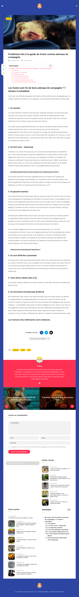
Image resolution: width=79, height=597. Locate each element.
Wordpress (61, 592)
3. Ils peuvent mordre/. (20, 74)
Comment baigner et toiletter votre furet (26, 548)
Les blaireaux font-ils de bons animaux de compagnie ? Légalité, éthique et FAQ (26, 525)
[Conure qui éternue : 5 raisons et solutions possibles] (45, 502)
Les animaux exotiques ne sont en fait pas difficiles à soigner (25, 557)
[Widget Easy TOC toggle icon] (69, 509)
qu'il (29, 350)
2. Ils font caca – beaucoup (21, 72)
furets (22, 350)
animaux (15, 350)
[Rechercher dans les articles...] (23, 463)
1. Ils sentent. (17, 70)
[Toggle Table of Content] (58, 65)
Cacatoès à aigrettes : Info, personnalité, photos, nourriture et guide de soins (60, 495)
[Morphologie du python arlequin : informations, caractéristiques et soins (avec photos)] (45, 477)
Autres (9, 19)
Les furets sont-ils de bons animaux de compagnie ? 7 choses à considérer (35, 68)
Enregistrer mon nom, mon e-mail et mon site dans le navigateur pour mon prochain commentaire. (38, 447)
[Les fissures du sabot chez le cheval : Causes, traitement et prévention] (45, 486)
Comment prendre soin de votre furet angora (25, 540)
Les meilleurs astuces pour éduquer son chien (21, 518)
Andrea (39, 366)
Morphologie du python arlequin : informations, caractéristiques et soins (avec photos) (59, 478)
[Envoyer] (37, 463)
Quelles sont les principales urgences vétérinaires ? (24, 532)
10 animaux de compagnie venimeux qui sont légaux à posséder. (26, 565)
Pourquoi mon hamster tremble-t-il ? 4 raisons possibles (60, 469)
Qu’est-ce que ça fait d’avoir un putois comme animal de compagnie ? (26, 574)
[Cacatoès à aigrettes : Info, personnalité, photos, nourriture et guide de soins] (45, 494)
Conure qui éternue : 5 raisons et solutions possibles (59, 502)
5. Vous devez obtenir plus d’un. (23, 78)
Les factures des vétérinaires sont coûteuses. (27, 82)
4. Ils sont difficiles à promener (22, 76)
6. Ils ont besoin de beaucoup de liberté (25, 80)
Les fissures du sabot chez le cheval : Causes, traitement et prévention (58, 487)
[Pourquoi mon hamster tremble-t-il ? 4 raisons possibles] (45, 469)
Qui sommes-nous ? (32, 592)
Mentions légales (43, 592)
